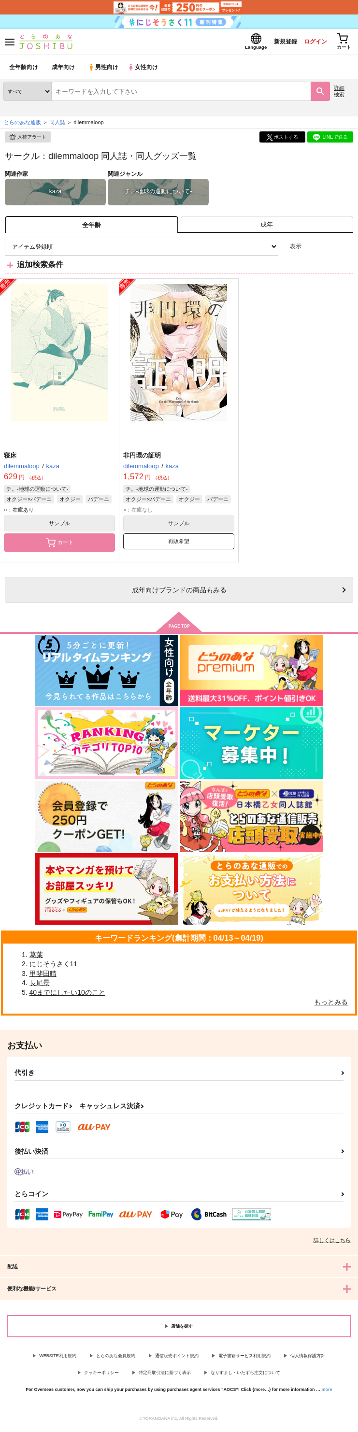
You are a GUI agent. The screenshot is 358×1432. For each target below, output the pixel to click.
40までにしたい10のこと (67, 995)
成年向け (63, 69)
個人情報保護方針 (307, 1358)
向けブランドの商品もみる (179, 592)
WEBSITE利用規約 (57, 1358)
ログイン (310, 42)
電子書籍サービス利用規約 (244, 1358)
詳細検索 (339, 94)
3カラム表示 (312, 249)
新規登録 (277, 42)
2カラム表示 (329, 249)
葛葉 (36, 957)
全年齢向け (24, 69)
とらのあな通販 (22, 125)
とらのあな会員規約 (115, 1358)
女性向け (145, 69)
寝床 (10, 457)
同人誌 (57, 125)
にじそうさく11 (53, 967)
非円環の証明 (142, 457)
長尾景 (39, 985)
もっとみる (331, 1004)
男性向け (104, 69)
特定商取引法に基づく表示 (165, 1375)
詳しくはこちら (332, 1243)
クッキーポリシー (101, 1375)
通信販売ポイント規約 (177, 1358)
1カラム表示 (345, 249)
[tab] (267, 227)
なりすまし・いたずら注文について (245, 1375)
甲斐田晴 (43, 976)
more (327, 1391)
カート (59, 545)
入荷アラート (27, 140)
